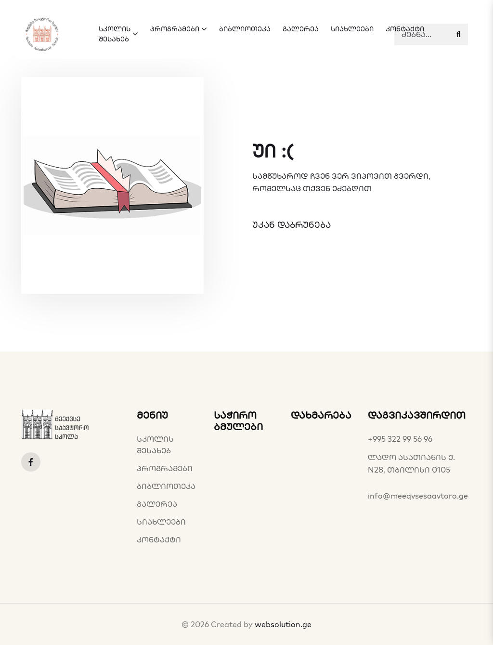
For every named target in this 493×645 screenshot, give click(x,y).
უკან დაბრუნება (291, 225)
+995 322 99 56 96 (400, 439)
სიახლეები (161, 522)
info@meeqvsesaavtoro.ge (418, 495)
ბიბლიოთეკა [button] (245, 29)
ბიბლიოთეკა (166, 486)
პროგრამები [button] (178, 29)
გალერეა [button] (301, 29)
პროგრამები (165, 468)
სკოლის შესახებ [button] (118, 34)
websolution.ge (283, 624)
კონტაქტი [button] (405, 29)
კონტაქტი (159, 539)
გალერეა (157, 504)
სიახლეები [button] (352, 29)
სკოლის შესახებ (155, 444)
